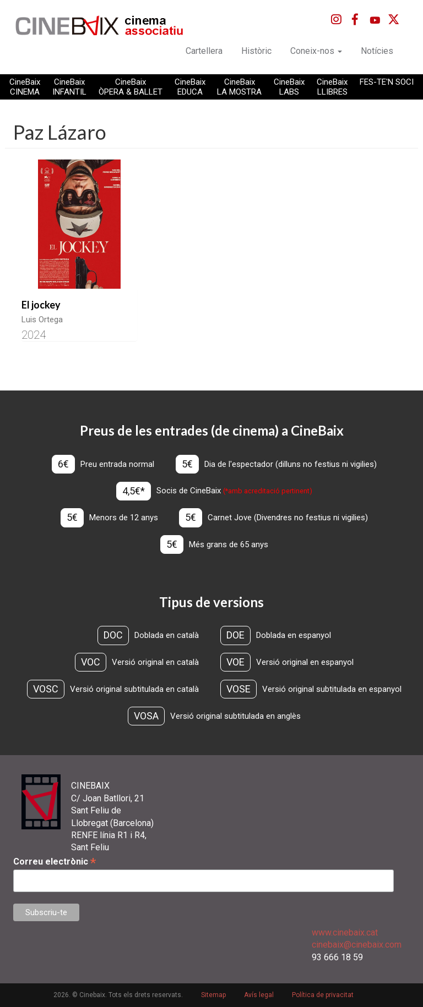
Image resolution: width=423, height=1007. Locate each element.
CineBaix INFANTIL (69, 87)
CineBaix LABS (289, 87)
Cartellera (204, 51)
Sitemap (213, 995)
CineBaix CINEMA (24, 87)
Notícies (377, 51)
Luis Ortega (42, 319)
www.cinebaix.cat (345, 932)
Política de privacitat (323, 995)
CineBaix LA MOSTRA (239, 87)
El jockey (41, 305)
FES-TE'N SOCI (387, 82)
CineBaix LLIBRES (332, 87)
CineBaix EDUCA (190, 87)
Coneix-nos (316, 51)
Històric (256, 51)
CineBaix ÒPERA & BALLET (130, 87)
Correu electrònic (54, 861)
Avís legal (259, 995)
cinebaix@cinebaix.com (357, 944)
